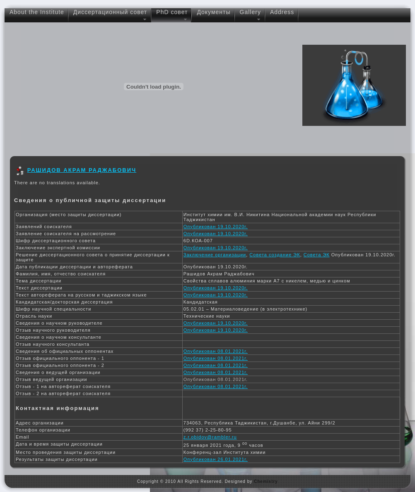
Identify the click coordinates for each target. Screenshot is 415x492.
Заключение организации (214, 254)
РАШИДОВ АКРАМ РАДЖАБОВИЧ (82, 170)
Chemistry (266, 481)
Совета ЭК (317, 254)
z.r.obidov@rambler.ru (210, 436)
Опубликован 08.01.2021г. (215, 351)
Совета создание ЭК (274, 254)
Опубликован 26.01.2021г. (215, 459)
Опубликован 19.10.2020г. (215, 226)
